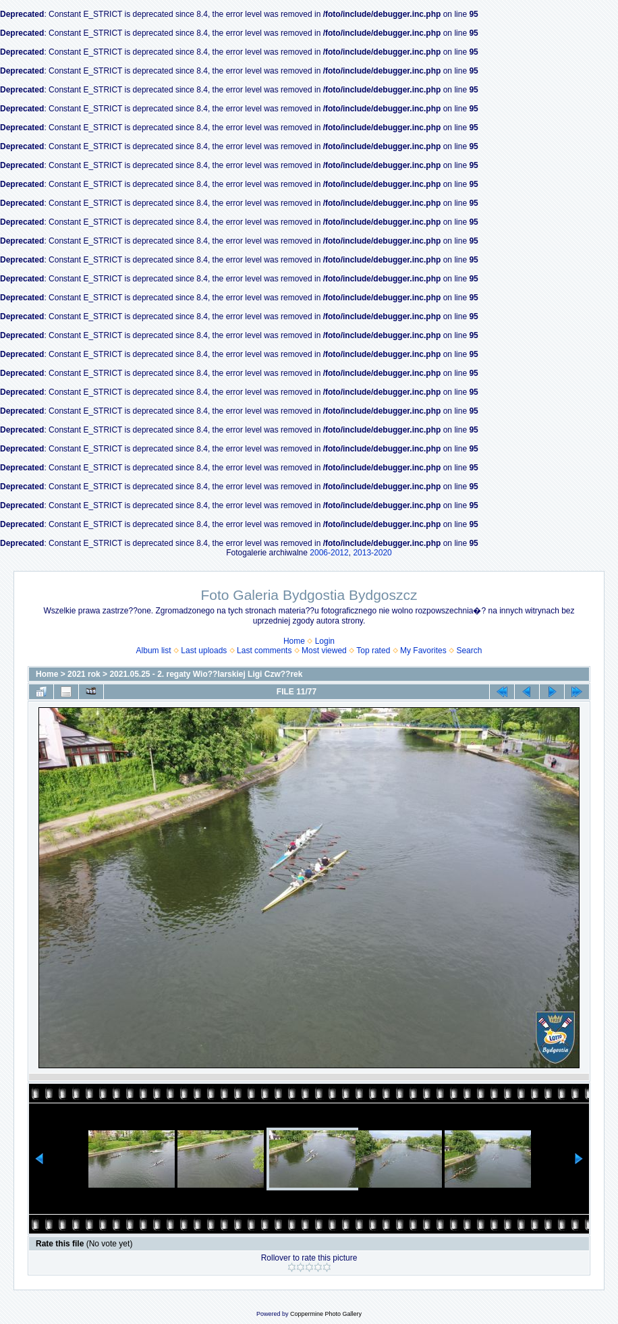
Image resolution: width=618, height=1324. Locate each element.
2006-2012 (329, 552)
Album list (153, 650)
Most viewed (324, 650)
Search (469, 650)
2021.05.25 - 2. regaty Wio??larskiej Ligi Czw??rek (205, 674)
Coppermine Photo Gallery (326, 1314)
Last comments (264, 650)
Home (294, 641)
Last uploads (204, 650)
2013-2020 (372, 552)
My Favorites (423, 650)
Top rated (373, 650)
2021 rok (84, 674)
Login (325, 641)
